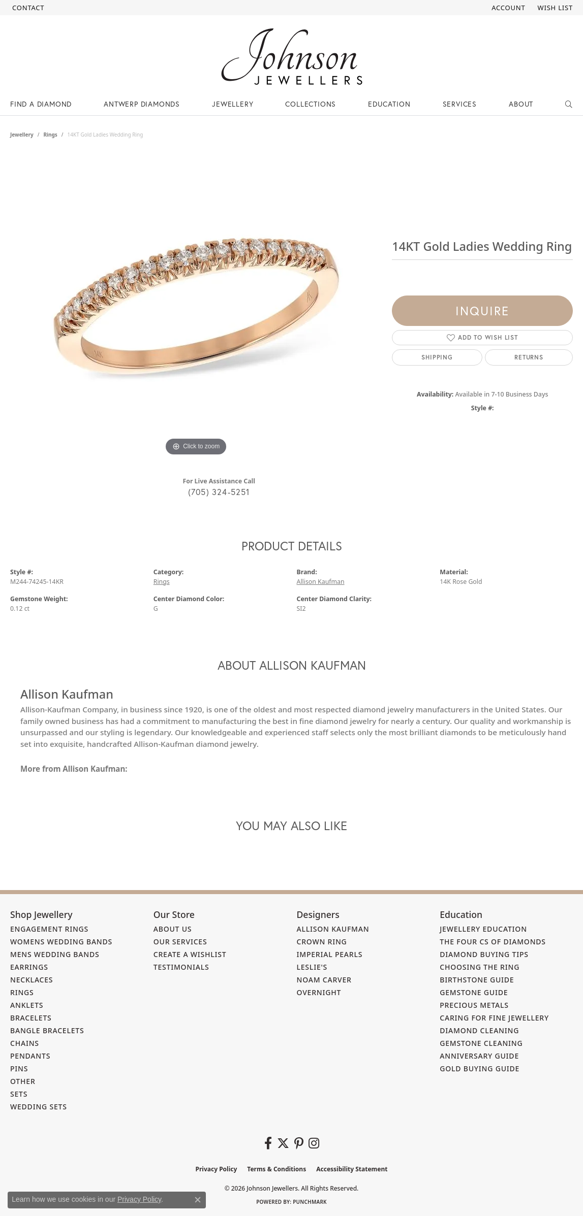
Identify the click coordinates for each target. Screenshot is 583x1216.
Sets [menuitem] (18, 1094)
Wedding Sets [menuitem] (38, 1106)
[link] (27, 7)
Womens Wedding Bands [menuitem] (61, 941)
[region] (196, 306)
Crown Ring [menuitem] (322, 941)
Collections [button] (310, 104)
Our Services (180, 941)
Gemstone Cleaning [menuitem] (481, 1043)
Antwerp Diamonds (142, 104)
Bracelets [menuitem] (31, 1018)
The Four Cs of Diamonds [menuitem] (493, 941)
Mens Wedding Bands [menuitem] (54, 954)
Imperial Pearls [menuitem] (330, 954)
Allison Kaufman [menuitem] (333, 929)
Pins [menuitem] (19, 1068)
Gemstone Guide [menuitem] (474, 992)
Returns (528, 357)
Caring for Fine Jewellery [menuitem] (494, 1018)
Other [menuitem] (23, 1081)
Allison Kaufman (321, 581)
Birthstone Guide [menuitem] (477, 979)
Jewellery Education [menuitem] (483, 929)
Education (389, 104)
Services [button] (460, 104)
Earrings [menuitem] (29, 967)
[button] (507, 7)
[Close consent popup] (198, 1200)
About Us (173, 929)
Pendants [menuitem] (30, 1056)
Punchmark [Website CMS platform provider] (310, 1201)
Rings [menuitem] (22, 992)
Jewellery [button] (232, 104)
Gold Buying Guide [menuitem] (479, 1068)
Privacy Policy (216, 1169)
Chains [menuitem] (24, 1043)
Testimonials (181, 967)
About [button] (521, 104)
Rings (50, 134)
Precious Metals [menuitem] (474, 1005)
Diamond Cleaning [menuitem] (479, 1030)
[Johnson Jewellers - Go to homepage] (292, 56)
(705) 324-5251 (219, 491)
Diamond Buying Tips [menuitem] (484, 954)
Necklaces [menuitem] (31, 979)
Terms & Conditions (276, 1169)
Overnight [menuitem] (319, 992)
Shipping (436, 357)
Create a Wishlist (190, 954)
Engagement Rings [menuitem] (49, 929)
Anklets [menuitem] (26, 1005)
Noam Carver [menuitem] (324, 979)
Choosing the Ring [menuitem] (479, 967)
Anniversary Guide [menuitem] (479, 1056)
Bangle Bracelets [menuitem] (47, 1030)
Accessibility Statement (351, 1169)
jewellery (22, 134)
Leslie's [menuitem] (312, 967)
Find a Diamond (41, 104)
